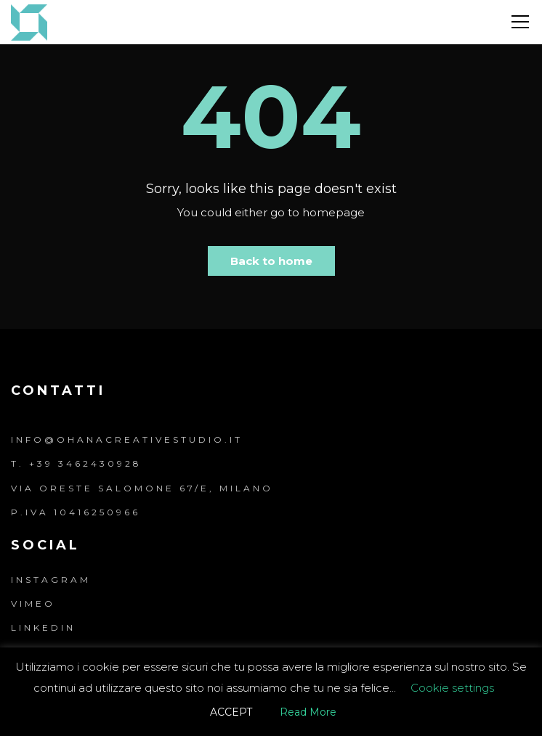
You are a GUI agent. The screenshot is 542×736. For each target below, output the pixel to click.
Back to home (271, 261)
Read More (308, 712)
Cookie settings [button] (452, 688)
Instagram (51, 579)
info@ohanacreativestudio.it (127, 439)
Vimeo (33, 603)
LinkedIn (43, 627)
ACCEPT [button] (231, 712)
